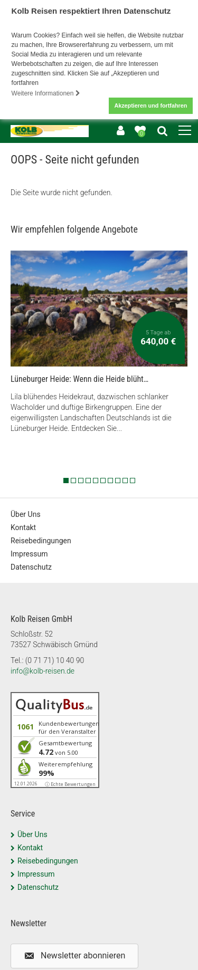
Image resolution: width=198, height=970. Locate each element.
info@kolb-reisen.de (42, 670)
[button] (74, 955)
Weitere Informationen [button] (46, 93)
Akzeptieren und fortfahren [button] (150, 105)
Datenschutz (31, 566)
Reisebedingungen (41, 539)
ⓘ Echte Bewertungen (70, 783)
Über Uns (26, 513)
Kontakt (23, 526)
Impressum (29, 553)
